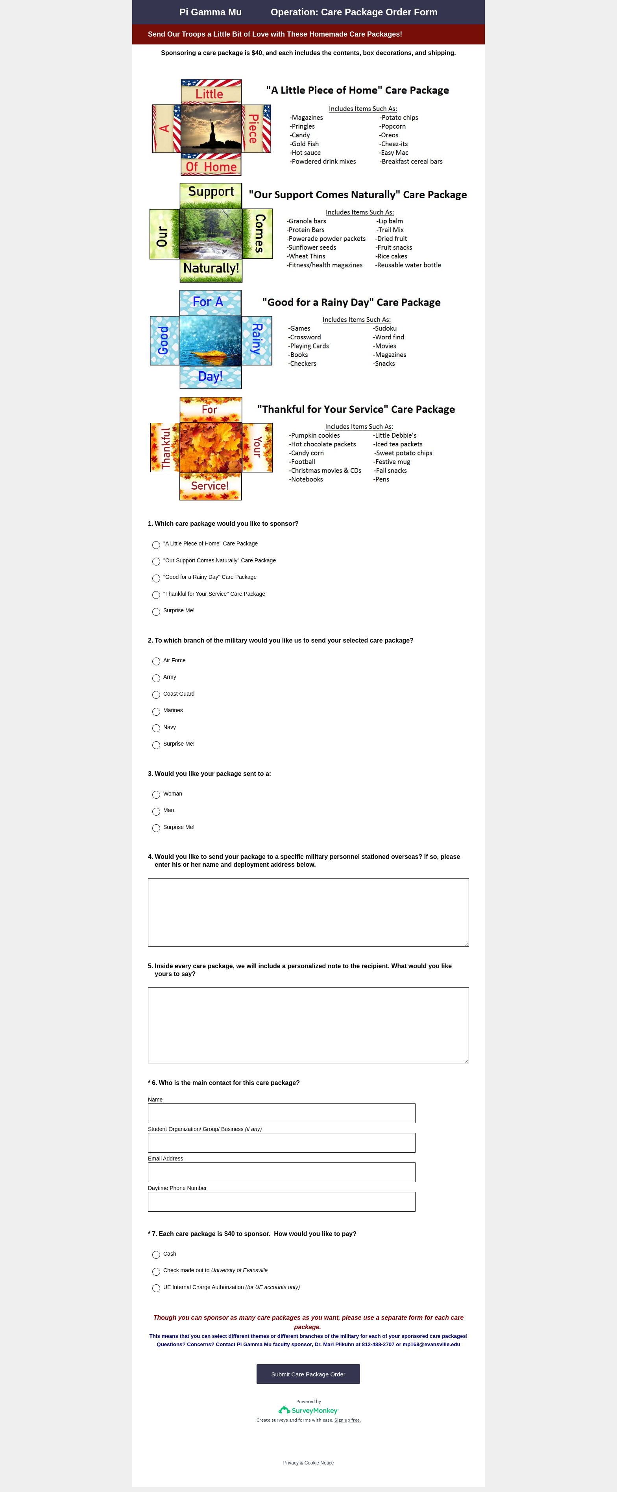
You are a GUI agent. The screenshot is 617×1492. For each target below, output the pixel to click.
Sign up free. (347, 1425)
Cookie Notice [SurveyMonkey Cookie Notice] (319, 1468)
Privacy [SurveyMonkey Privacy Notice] (291, 1468)
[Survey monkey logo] (308, 1415)
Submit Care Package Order (308, 1379)
